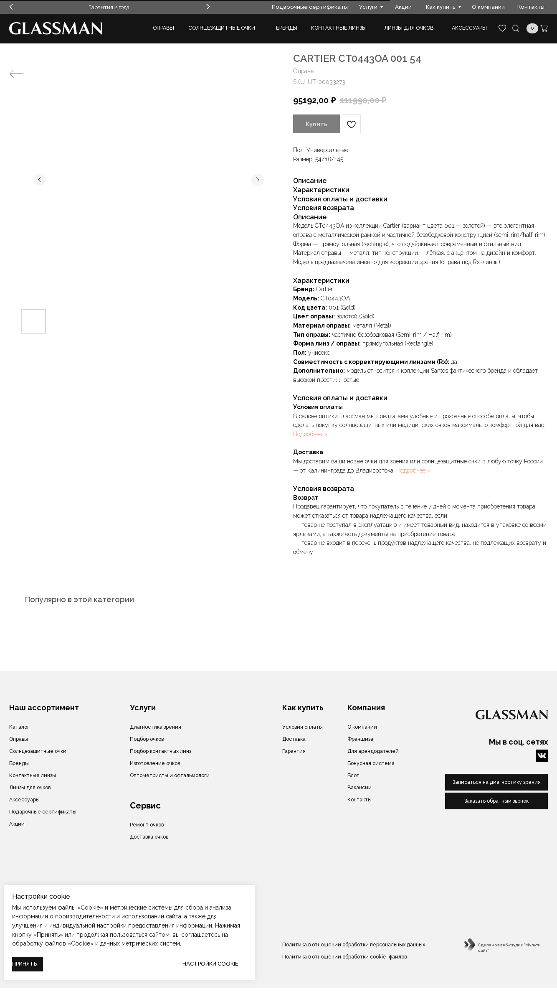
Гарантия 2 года (109, 7)
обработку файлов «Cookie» (53, 943)
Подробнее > (310, 434)
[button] (496, 801)
